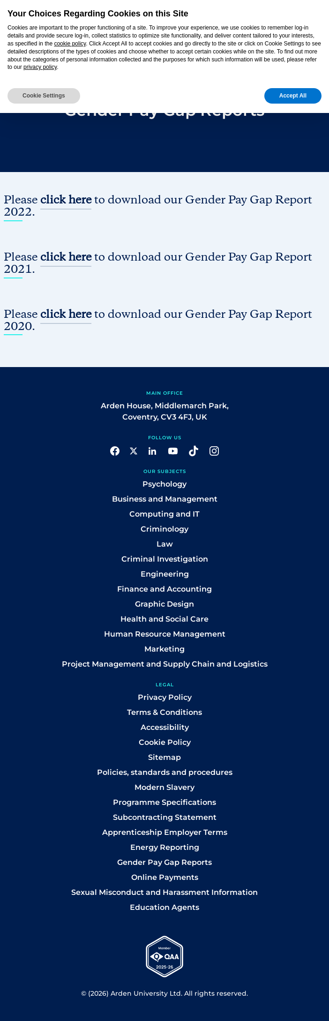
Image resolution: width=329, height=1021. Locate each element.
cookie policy (70, 43)
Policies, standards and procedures (164, 772)
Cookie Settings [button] (43, 95)
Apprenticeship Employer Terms (164, 832)
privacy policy (40, 67)
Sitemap (164, 757)
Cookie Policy (165, 742)
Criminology (164, 529)
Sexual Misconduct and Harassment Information (164, 892)
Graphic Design (164, 604)
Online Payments (164, 877)
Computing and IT (164, 514)
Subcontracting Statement (165, 817)
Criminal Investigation (164, 559)
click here (65, 200)
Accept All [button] (293, 95)
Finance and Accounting (164, 589)
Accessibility (165, 727)
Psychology (164, 484)
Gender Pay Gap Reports (164, 862)
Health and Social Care (164, 619)
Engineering (165, 574)
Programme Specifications (164, 802)
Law (165, 544)
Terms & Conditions (164, 712)
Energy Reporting (164, 847)
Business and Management (164, 499)
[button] (114, 450)
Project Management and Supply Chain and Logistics (165, 664)
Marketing (164, 649)
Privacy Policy (165, 697)
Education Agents (164, 907)
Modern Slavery (164, 787)
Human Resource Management (164, 634)
